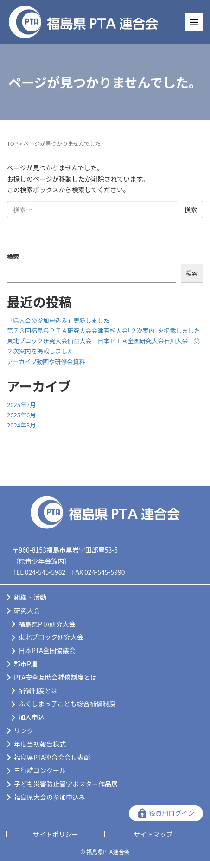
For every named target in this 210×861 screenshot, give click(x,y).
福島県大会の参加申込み (49, 797)
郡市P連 (26, 663)
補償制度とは (38, 690)
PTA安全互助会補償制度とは (55, 677)
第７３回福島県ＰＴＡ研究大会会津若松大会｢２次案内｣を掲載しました (103, 330)
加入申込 (32, 717)
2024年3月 (21, 425)
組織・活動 (30, 597)
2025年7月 (21, 404)
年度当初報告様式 (40, 743)
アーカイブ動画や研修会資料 (46, 361)
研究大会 (27, 610)
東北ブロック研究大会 (51, 636)
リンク (23, 730)
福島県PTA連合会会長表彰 (52, 757)
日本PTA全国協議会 (47, 650)
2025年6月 (21, 414)
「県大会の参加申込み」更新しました (58, 320)
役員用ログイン (172, 812)
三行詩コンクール (40, 770)
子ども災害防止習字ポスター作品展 (66, 783)
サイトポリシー (55, 834)
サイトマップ (153, 834)
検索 (13, 256)
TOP (12, 143)
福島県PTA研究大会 (47, 623)
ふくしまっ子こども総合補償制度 (67, 703)
